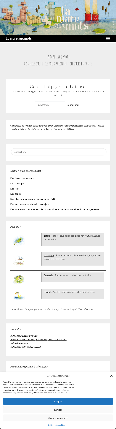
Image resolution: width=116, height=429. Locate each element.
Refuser (58, 409)
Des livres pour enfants (22, 178)
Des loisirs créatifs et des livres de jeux (29, 204)
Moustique (49, 255)
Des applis (15, 193)
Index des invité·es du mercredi (25, 346)
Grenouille (48, 275)
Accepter (58, 401)
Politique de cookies (56, 425)
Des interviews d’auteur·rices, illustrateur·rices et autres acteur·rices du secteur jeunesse (54, 209)
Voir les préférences (58, 418)
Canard (47, 292)
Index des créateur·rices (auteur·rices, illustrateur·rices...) (38, 339)
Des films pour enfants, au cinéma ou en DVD (32, 199)
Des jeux (14, 188)
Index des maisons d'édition (23, 335)
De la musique (17, 183)
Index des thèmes (19, 343)
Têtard (47, 235)
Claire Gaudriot (85, 309)
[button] (111, 375)
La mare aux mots (19, 38)
